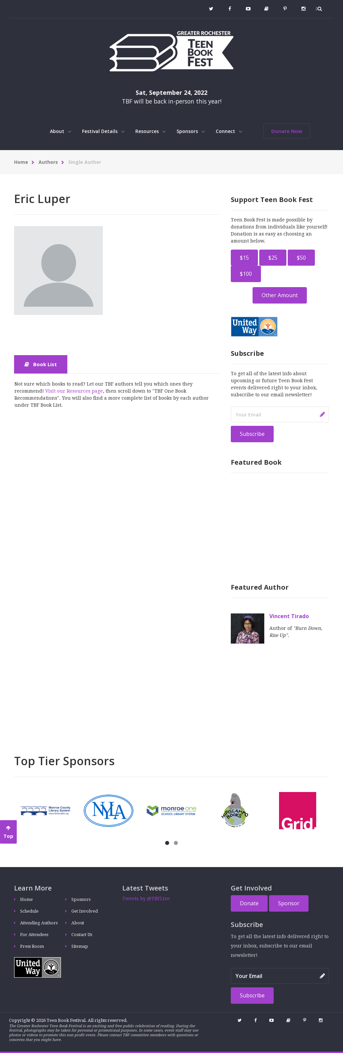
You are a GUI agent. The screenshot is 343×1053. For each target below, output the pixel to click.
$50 (301, 257)
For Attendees (34, 934)
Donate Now (286, 131)
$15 (244, 257)
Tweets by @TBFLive (146, 898)
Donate (249, 903)
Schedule (29, 911)
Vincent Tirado (289, 616)
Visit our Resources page (74, 391)
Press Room (32, 946)
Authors (48, 162)
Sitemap (79, 946)
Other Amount (280, 295)
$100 (246, 273)
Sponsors (191, 131)
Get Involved (84, 911)
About (60, 131)
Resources (150, 131)
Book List (40, 364)
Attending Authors (39, 922)
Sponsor (288, 903)
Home (21, 162)
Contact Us (81, 934)
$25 (272, 257)
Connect (229, 131)
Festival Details (103, 131)
